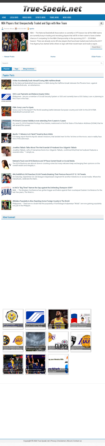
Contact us (77, 441)
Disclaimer (61, 441)
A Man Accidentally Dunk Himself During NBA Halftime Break (36, 81)
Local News (14, 17)
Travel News (54, 17)
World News (26, 17)
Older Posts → (97, 57)
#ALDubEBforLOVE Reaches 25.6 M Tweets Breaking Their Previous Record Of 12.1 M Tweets (49, 174)
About (69, 441)
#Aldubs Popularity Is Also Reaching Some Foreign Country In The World (41, 201)
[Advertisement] (21, 262)
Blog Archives (28, 69)
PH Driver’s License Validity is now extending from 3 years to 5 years (39, 121)
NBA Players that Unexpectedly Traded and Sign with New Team (34, 23)
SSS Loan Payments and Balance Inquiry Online (31, 94)
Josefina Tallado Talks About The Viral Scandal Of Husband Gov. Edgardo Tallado (45, 148)
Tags (16, 69)
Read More (96, 47)
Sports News (41, 17)
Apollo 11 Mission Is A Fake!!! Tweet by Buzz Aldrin (33, 134)
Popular (7, 69)
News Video (67, 17)
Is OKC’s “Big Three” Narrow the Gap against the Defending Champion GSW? (43, 188)
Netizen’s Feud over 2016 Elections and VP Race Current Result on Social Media (44, 161)
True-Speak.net (43, 441)
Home (4, 17)
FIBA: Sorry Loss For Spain (23, 107)
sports (31, 29)
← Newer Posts (8, 57)
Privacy (54, 441)
